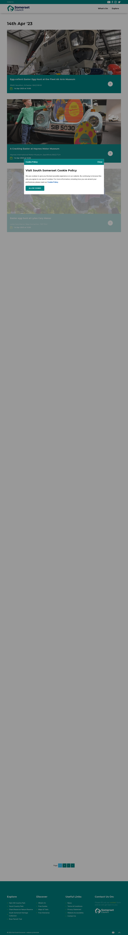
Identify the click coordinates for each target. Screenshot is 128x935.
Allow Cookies (35, 188)
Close (99, 162)
